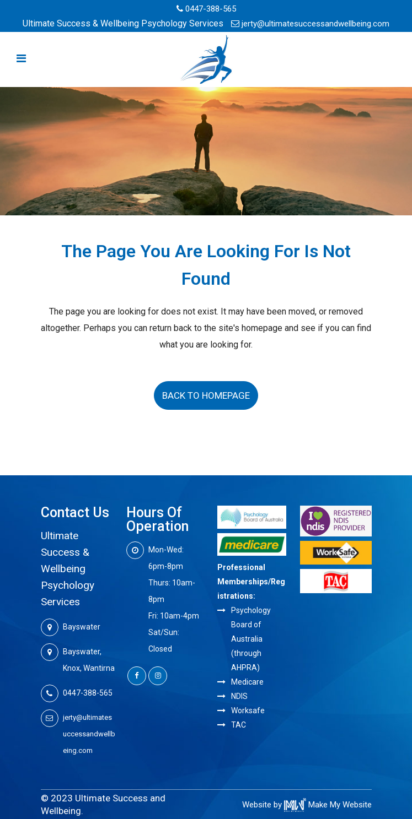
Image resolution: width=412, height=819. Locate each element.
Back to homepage (206, 395)
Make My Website (328, 805)
